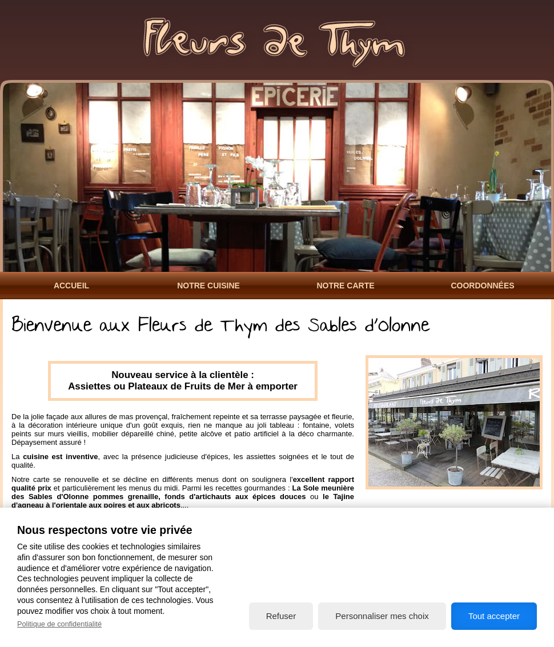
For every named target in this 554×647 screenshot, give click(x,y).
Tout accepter (494, 616)
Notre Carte (345, 285)
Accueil (71, 285)
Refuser (281, 616)
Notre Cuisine (208, 285)
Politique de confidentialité (59, 624)
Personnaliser (381, 616)
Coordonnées (482, 285)
